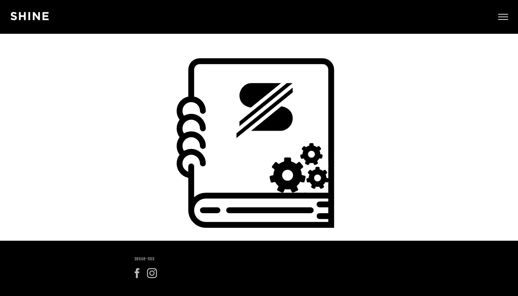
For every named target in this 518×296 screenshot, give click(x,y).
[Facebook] (137, 273)
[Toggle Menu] (503, 17)
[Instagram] (152, 273)
